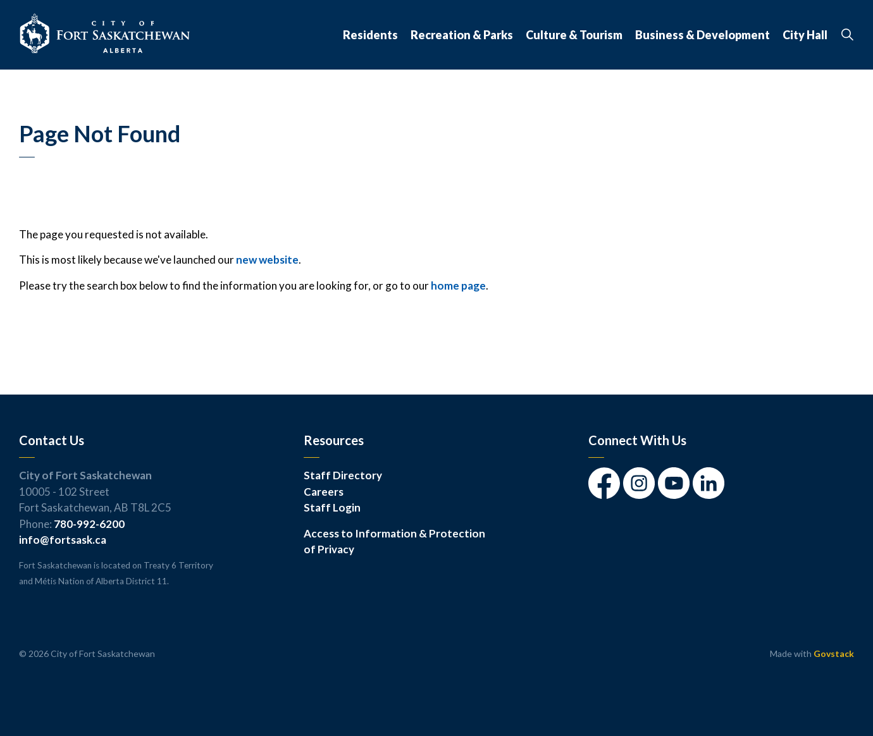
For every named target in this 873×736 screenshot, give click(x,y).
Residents (370, 35)
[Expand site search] (847, 35)
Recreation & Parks (462, 35)
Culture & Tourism (574, 35)
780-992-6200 (89, 524)
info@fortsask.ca (62, 539)
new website (267, 259)
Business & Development (702, 35)
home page (458, 285)
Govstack (834, 653)
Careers (324, 491)
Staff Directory (343, 475)
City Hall (805, 35)
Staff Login (332, 507)
